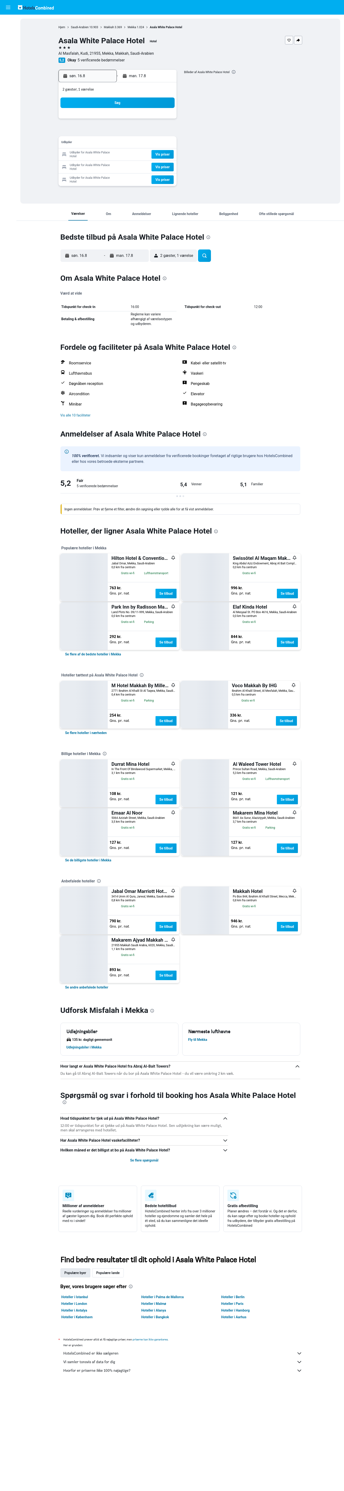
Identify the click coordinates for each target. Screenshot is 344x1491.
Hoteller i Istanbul (74, 1297)
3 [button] (95, 132)
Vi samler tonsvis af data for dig (182, 1362)
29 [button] (152, 166)
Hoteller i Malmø (153, 1304)
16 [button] (164, 143)
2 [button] (164, 120)
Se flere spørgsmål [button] (144, 1160)
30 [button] (164, 166)
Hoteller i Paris (232, 1304)
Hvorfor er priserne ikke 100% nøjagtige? (182, 1370)
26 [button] (118, 166)
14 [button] (141, 143)
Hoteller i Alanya (153, 1310)
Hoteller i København (77, 1317)
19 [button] (118, 154)
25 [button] (107, 166)
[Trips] (8, 76)
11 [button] (107, 143)
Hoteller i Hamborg (235, 1310)
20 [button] (130, 154)
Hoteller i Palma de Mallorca (162, 1297)
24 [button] (95, 166)
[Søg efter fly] (8, 22)
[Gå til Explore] (8, 62)
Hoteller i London (74, 1304)
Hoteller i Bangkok (155, 1317)
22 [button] (152, 154)
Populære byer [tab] (75, 1273)
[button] (8, 7)
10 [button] (95, 143)
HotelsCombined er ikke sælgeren (182, 1353)
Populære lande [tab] (108, 1273)
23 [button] (164, 154)
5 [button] (118, 132)
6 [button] (130, 132)
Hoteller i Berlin (233, 1297)
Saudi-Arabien (80, 27)
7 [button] (141, 132)
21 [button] (141, 154)
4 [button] (107, 132)
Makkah (109, 27)
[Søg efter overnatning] (8, 32)
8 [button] (152, 132)
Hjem (62, 27)
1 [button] (152, 120)
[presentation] (233, 72)
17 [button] (95, 154)
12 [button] (118, 143)
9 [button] (164, 132)
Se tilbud (165, 593)
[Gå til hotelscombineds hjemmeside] (35, 7)
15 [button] (152, 143)
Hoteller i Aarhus (234, 1317)
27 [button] (130, 166)
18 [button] (107, 154)
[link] (93, 654)
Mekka (132, 27)
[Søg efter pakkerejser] (8, 52)
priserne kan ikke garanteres (150, 1339)
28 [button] (141, 166)
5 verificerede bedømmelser (101, 60)
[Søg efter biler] (8, 42)
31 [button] (95, 177)
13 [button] (130, 143)
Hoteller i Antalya (74, 1310)
